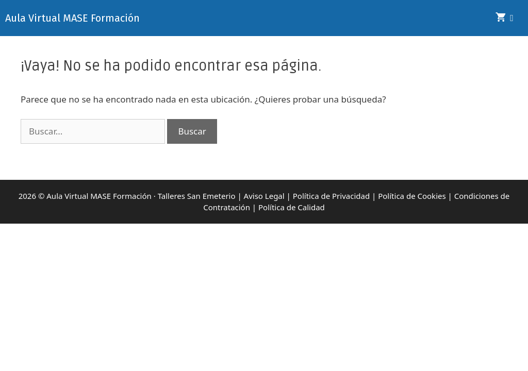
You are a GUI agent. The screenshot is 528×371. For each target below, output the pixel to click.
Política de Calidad (291, 207)
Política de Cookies (412, 196)
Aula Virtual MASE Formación (72, 18)
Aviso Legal (264, 196)
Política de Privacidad (331, 196)
